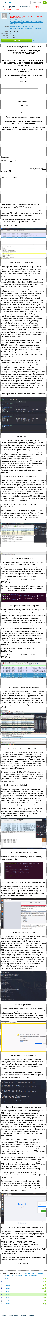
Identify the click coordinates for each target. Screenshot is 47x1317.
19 (44, 1294)
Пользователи (25, 7)
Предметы (12, 7)
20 (44, 1297)
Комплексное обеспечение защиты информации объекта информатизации (25, 27)
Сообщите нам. (19, 17)
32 (44, 1282)
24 (44, 1291)
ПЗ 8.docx (7, 1304)
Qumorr (18, 14)
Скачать (16, 40)
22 (44, 1304)
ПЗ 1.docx (7, 1282)
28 (44, 1285)
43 (44, 1279)
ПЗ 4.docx (7, 1291)
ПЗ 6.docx (7, 1297)
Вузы (3, 7)
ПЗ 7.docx (7, 1300)
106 (43, 1288)
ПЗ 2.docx (7, 1285)
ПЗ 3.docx (7, 1288)
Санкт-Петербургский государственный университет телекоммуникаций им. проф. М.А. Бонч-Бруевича (26, 21)
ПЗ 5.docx (7, 1294)
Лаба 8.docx (8, 1279)
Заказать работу (11, 10)
